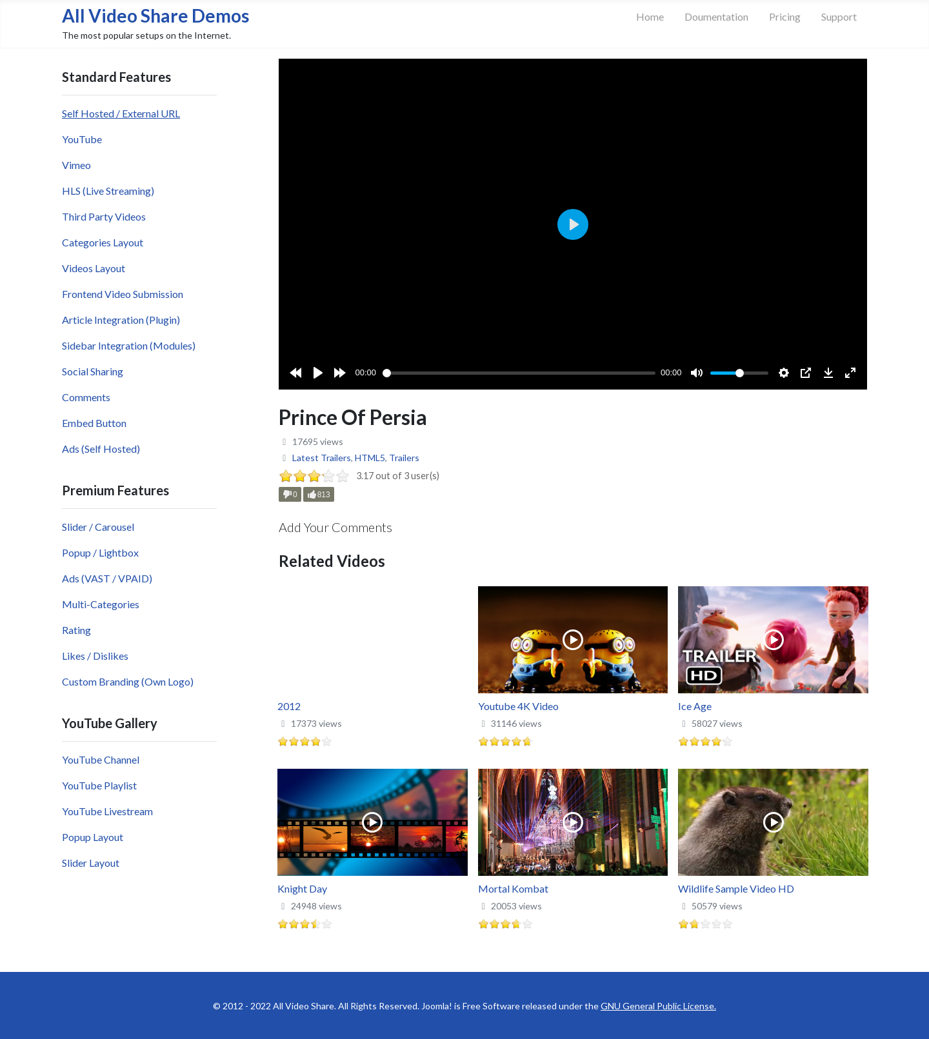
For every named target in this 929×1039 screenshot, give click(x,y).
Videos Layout (93, 268)
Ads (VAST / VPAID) (107, 578)
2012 (289, 706)
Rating (76, 630)
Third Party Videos (104, 216)
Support (839, 16)
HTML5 (370, 457)
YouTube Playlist (99, 785)
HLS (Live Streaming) (108, 190)
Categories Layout (102, 242)
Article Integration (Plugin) (121, 319)
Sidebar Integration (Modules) (128, 345)
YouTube (82, 139)
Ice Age (695, 706)
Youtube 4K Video (518, 706)
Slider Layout (90, 862)
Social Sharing (92, 371)
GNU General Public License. (658, 1005)
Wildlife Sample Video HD (736, 888)
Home (650, 16)
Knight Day (302, 888)
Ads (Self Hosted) (101, 448)
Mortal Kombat (513, 888)
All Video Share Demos (155, 15)
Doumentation (716, 16)
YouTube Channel (100, 759)
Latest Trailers (321, 457)
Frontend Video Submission (122, 294)
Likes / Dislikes (95, 655)
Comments (86, 397)
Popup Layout (92, 837)
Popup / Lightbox (100, 552)
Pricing (785, 16)
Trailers (404, 457)
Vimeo (76, 165)
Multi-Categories (100, 604)
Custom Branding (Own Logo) (128, 681)
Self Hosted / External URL (121, 113)
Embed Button (94, 423)
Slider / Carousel (98, 526)
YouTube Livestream (107, 811)
